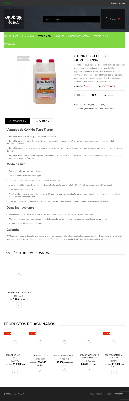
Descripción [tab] (19, 121)
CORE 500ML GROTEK (40, 356)
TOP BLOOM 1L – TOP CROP (19, 293)
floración (99, 109)
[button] (19, 305)
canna (81, 109)
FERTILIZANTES (97, 105)
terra (112, 109)
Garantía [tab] (43, 121)
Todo (107, 105)
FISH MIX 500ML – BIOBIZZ (64, 356)
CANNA (87, 105)
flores (106, 109)
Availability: (78, 86)
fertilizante (90, 109)
